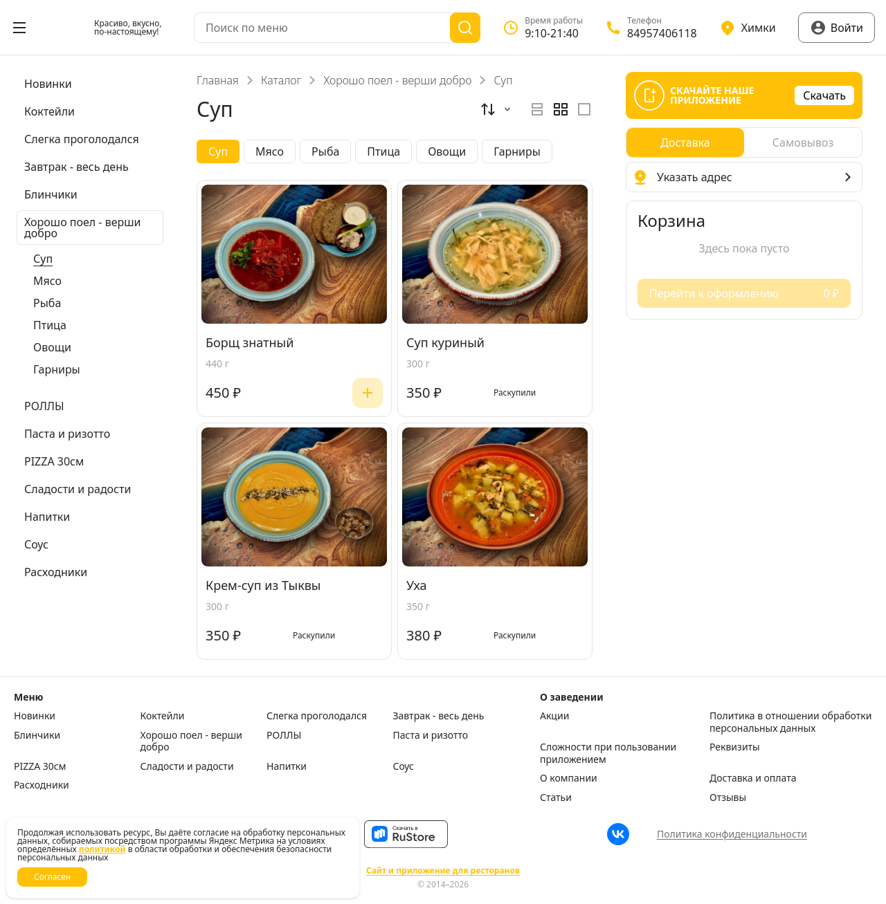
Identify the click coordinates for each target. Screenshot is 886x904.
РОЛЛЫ (283, 735)
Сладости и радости (187, 766)
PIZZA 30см (40, 766)
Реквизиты (734, 747)
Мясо (47, 280)
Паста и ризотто (431, 735)
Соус (403, 766)
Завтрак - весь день (439, 716)
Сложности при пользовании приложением (608, 753)
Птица (49, 325)
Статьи (556, 797)
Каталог (281, 80)
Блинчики (37, 735)
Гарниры (56, 369)
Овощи (52, 347)
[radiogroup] (561, 109)
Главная (218, 80)
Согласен (52, 877)
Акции (554, 716)
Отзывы (727, 797)
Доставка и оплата (752, 778)
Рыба (47, 303)
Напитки (286, 766)
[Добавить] (367, 393)
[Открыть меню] (19, 27)
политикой (102, 849)
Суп (43, 258)
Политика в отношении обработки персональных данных (790, 722)
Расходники (41, 785)
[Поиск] (465, 27)
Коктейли (163, 716)
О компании (568, 778)
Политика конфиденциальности (732, 833)
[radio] (537, 109)
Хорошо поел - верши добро (397, 80)
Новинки (34, 716)
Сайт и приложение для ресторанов (443, 870)
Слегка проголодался (316, 716)
